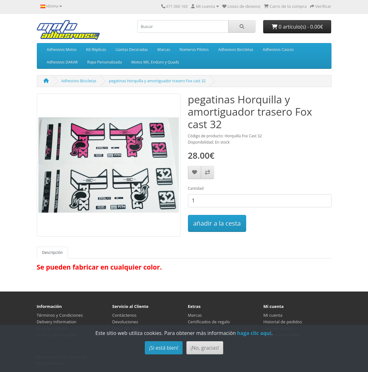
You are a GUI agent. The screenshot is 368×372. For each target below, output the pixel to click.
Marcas (163, 49)
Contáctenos (124, 315)
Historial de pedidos (282, 322)
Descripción (52, 252)
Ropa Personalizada (104, 62)
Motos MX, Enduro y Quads (155, 62)
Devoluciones (125, 322)
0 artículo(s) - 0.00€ (297, 26)
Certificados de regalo (209, 322)
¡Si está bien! (163, 347)
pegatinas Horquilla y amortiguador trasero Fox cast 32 (157, 81)
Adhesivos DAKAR (62, 62)
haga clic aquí (254, 333)
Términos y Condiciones (60, 315)
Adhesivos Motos (62, 49)
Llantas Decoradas (132, 49)
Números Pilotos (194, 49)
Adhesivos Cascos (278, 49)
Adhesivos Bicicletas (235, 49)
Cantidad (196, 188)
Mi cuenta (273, 315)
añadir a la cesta (217, 223)
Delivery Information (56, 322)
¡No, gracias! (204, 347)
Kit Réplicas (96, 49)
